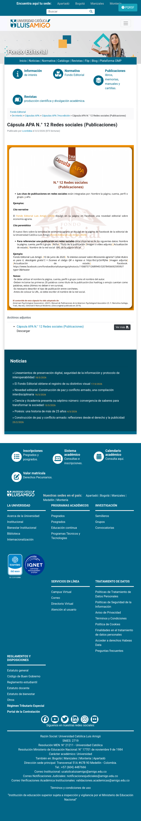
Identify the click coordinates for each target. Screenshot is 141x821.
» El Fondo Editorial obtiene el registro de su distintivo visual (57, 383)
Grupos (100, 522)
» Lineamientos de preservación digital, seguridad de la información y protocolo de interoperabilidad (66, 375)
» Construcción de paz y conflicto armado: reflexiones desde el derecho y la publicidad (68, 420)
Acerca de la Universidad (23, 516)
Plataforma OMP (111, 61)
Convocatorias (104, 527)
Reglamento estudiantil (22, 682)
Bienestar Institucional (21, 527)
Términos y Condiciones (111, 618)
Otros (10, 700)
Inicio (22, 61)
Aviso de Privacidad (108, 612)
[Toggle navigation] (126, 23)
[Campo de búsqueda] (67, 11)
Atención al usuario (63, 609)
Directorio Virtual (62, 603)
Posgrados (58, 522)
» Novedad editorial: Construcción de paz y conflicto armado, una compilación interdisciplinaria (63, 392)
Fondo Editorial (18, 112)
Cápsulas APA (32, 115)
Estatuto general (17, 670)
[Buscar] (91, 11)
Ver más (122, 327)
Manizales (97, 3)
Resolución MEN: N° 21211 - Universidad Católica (70, 745)
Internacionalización (20, 539)
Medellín (48, 500)
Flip (87, 61)
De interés (17, 115)
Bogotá (80, 3)
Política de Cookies (107, 624)
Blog (94, 61)
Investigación (106, 505)
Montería (116, 3)
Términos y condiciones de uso (70, 788)
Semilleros (102, 516)
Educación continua (64, 527)
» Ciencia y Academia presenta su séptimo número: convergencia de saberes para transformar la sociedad (65, 403)
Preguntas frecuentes (109, 651)
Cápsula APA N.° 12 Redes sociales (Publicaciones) (50, 326)
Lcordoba (27, 130)
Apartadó (63, 3)
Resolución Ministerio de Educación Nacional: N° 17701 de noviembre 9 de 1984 (70, 749)
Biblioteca (13, 533)
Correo (55, 598)
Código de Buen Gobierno (23, 676)
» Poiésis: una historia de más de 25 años (44, 411)
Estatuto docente (18, 688)
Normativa (48, 61)
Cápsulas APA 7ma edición (56, 115)
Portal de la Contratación (23, 711)
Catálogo (63, 61)
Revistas (77, 61)
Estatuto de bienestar (21, 694)
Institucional (15, 522)
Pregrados (58, 516)
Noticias (34, 61)
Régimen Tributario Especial (25, 706)
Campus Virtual (61, 592)
